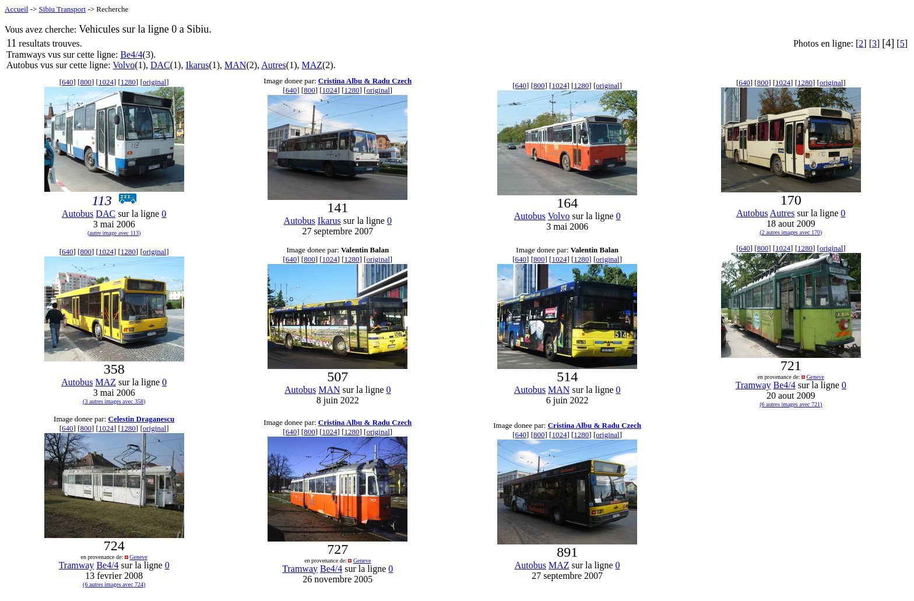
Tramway (753, 385)
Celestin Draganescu (141, 418)
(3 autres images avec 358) (114, 401)
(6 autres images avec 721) (791, 404)
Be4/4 (131, 54)
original (154, 82)
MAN (235, 65)
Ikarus (197, 65)
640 (67, 82)
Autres (273, 65)
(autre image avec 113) (114, 233)
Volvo (124, 65)
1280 (128, 82)
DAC (160, 65)
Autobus (77, 214)
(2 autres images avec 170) (791, 232)
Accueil (16, 9)
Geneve (815, 377)
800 (86, 82)
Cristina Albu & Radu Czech (365, 80)
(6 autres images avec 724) (114, 584)
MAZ (311, 65)
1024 (106, 82)
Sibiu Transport (62, 9)
